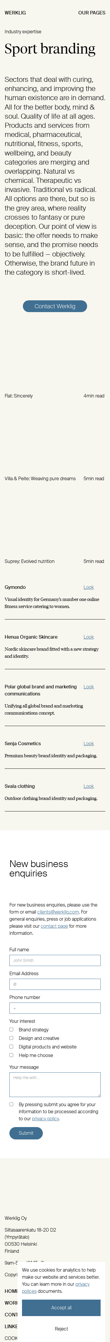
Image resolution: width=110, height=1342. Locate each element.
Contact (16, 1315)
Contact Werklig (55, 306)
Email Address (23, 973)
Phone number (24, 997)
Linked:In (16, 1326)
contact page (54, 926)
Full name (19, 950)
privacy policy (45, 1119)
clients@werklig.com (58, 912)
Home (12, 1291)
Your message (24, 1067)
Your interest (22, 1021)
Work (12, 1303)
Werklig (15, 13)
